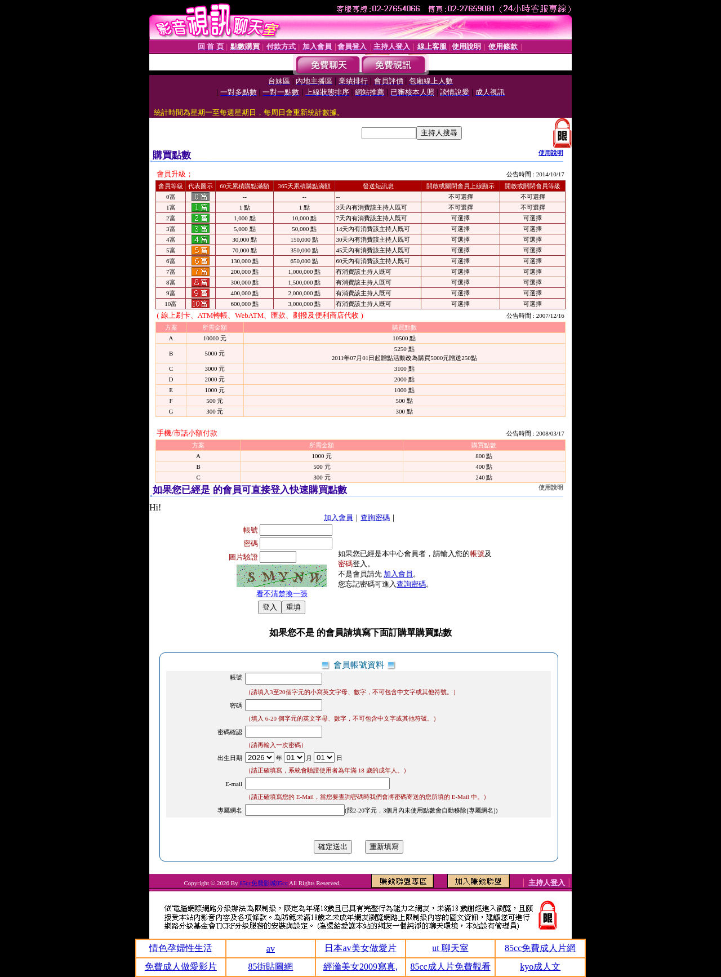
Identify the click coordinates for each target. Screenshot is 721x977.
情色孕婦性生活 (180, 948)
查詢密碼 (375, 517)
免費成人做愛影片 (181, 966)
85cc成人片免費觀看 (450, 966)
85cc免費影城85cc (264, 883)
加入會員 (338, 517)
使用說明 (550, 152)
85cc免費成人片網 (540, 948)
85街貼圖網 (270, 966)
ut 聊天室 (450, 948)
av (270, 948)
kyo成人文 (540, 966)
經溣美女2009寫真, (360, 966)
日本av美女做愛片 (360, 948)
